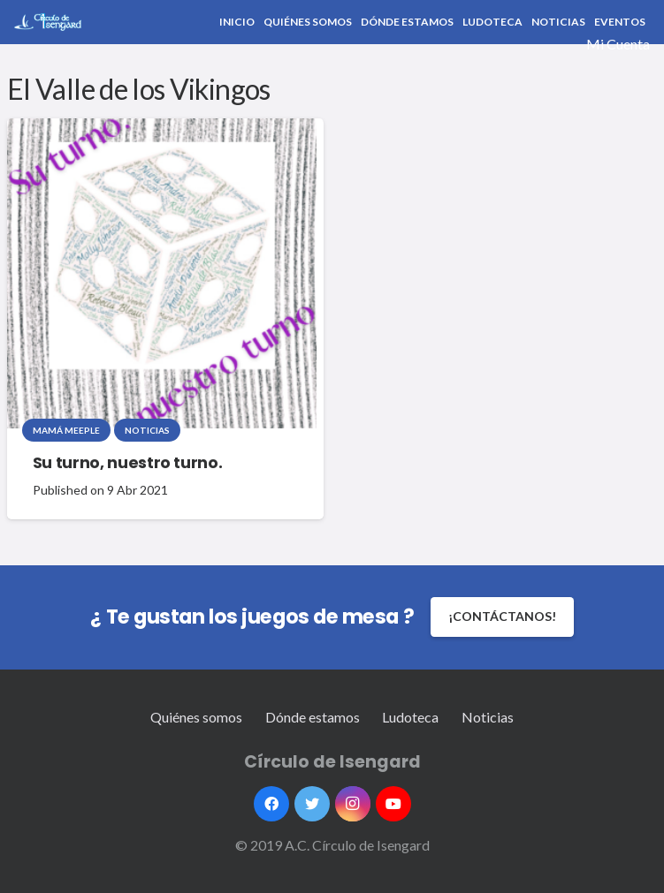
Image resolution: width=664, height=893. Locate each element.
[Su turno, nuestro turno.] (162, 273)
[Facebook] (271, 803)
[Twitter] (312, 803)
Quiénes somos (196, 716)
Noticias (147, 430)
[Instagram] (352, 803)
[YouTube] (393, 803)
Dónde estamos (312, 716)
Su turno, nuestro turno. (128, 462)
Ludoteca (410, 716)
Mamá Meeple (66, 430)
